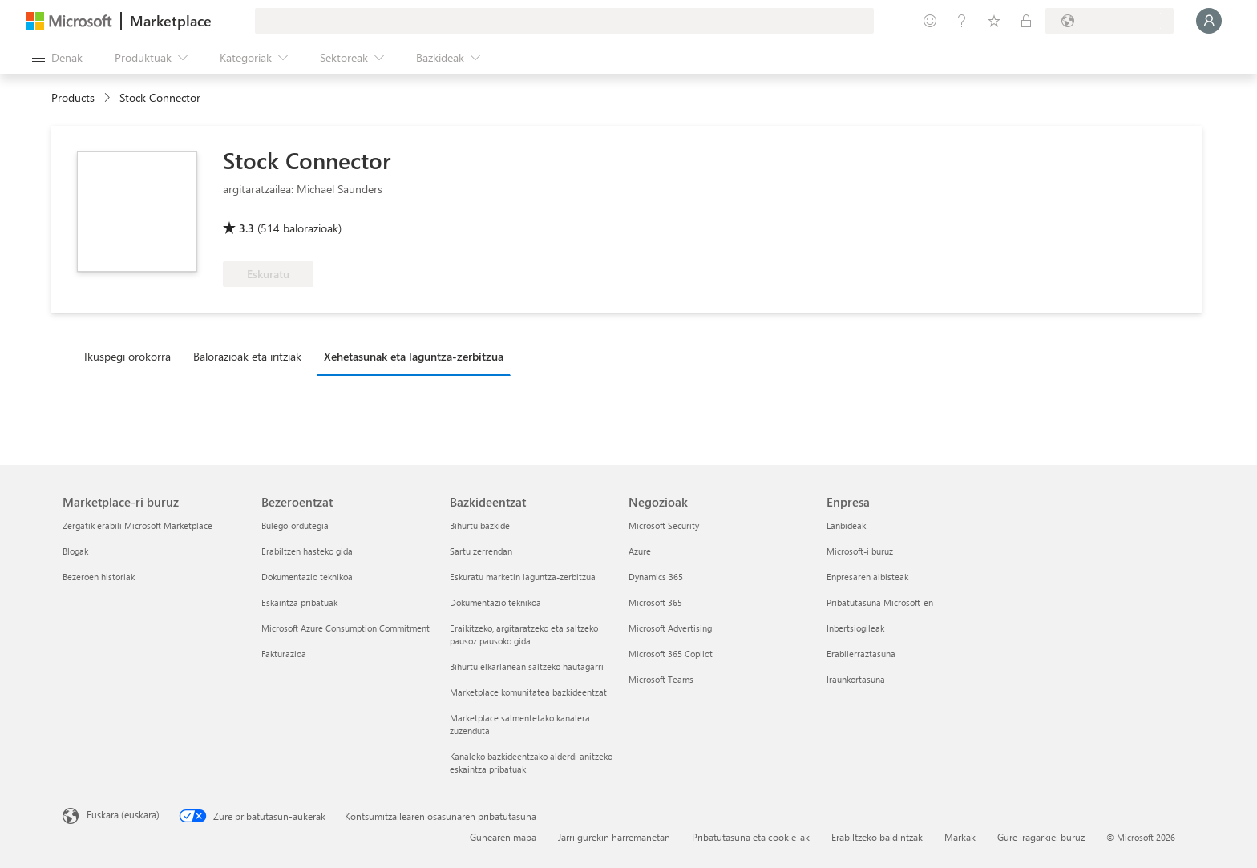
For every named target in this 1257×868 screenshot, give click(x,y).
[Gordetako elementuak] (994, 21)
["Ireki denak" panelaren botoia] (57, 58)
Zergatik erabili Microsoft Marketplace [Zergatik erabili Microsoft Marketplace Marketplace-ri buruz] (137, 525)
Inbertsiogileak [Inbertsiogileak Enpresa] (855, 628)
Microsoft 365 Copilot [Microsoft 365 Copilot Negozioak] (670, 654)
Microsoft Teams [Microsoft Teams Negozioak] (660, 679)
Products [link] (73, 97)
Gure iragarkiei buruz (1041, 836)
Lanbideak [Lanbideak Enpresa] (846, 525)
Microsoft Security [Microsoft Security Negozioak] (663, 525)
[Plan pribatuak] (1026, 21)
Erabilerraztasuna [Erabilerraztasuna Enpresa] (861, 654)
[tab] (131, 355)
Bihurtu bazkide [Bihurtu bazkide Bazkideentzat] (480, 525)
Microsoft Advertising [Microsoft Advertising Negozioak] (670, 628)
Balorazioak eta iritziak (247, 356)
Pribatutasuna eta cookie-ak (751, 836)
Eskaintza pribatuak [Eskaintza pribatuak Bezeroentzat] (299, 602)
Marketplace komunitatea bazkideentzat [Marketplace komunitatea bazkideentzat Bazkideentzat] (528, 692)
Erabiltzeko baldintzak (877, 836)
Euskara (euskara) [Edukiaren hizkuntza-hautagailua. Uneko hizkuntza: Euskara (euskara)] (123, 814)
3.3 (246, 228)
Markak (960, 836)
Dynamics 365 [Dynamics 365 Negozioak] (655, 577)
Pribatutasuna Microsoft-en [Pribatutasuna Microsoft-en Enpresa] (880, 602)
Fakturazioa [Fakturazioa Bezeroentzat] (283, 654)
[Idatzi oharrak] (930, 21)
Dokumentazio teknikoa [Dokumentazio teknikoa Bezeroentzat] (307, 577)
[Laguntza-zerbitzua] (962, 21)
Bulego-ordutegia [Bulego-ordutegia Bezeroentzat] (295, 525)
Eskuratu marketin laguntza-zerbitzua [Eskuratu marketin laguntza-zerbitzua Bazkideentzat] (523, 577)
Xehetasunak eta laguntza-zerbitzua (413, 356)
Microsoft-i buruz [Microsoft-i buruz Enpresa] (860, 551)
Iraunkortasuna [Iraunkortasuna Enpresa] (856, 679)
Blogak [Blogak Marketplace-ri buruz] (75, 551)
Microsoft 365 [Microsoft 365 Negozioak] (655, 602)
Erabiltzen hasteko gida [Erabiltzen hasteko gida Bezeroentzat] (307, 551)
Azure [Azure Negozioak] (639, 551)
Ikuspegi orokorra (127, 356)
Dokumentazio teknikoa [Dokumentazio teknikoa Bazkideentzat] (495, 602)
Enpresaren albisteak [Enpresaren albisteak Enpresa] (867, 577)
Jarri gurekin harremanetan (614, 836)
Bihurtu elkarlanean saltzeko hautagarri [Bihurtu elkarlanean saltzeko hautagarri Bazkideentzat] (527, 666)
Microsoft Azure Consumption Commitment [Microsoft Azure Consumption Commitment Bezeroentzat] (345, 628)
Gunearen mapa (503, 836)
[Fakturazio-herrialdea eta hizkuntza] (1109, 21)
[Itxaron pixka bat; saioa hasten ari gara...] (1208, 21)
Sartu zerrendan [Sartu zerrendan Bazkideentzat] (481, 551)
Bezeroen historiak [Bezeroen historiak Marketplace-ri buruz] (99, 577)
